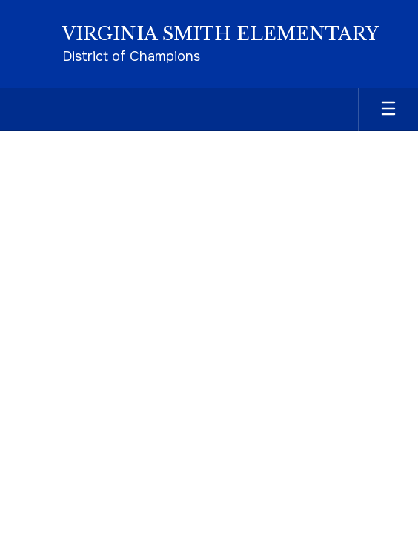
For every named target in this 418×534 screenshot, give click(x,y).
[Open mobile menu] (388, 109)
